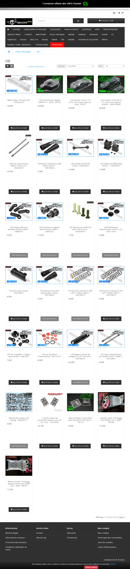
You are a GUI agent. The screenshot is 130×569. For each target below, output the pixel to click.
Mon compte (103, 533)
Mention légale (11, 533)
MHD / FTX (34, 40)
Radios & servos (71, 29)
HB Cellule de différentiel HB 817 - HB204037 (111, 164)
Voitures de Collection (88, 40)
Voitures (16, 29)
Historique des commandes (110, 537)
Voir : (101, 66)
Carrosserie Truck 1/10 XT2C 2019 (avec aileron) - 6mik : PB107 (80, 102)
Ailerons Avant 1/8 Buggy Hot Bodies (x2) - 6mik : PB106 (111, 420)
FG (112, 34)
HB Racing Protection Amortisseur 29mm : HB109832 (49, 292)
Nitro (97, 29)
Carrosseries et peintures (35, 29)
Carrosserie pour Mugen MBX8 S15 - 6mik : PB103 (49, 101)
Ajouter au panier (19, 128)
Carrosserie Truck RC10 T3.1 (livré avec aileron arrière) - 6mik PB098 (111, 102)
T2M (62, 40)
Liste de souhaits (105, 542)
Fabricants (71, 533)
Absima (71, 34)
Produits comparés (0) (36, 67)
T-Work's (28, 34)
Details (112, 564)
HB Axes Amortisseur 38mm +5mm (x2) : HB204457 (18, 165)
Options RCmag (42, 45)
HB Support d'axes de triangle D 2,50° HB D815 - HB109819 (80, 356)
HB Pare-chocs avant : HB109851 (19, 291)
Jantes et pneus (14, 34)
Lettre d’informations (107, 547)
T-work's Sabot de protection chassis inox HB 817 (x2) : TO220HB (49, 420)
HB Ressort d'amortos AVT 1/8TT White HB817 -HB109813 (111, 292)
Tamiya (54, 40)
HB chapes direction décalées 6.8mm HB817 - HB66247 (19, 229)
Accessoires (55, 29)
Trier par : (61, 66)
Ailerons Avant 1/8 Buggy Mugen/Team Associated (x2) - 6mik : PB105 (19, 483)
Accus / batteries (57, 34)
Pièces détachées (110, 29)
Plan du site (41, 537)
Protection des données (16, 542)
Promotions (57, 45)
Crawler (82, 34)
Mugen (45, 40)
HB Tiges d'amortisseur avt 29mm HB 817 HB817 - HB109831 (111, 356)
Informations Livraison (15, 537)
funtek (105, 34)
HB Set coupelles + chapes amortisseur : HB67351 (18, 355)
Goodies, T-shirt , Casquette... (19, 45)
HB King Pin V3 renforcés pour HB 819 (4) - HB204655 (80, 229)
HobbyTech (11, 40)
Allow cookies (91, 567)
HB (38, 51)
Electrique (86, 29)
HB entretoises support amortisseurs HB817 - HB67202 (49, 229)
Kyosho (23, 40)
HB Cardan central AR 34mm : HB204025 (80, 164)
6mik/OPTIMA (41, 34)
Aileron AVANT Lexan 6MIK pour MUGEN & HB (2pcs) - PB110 (80, 420)
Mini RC (105, 40)
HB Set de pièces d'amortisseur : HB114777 (49, 355)
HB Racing (94, 34)
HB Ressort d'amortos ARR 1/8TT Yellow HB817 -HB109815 (80, 292)
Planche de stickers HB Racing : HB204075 (19, 419)
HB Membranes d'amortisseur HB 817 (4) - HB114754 (111, 229)
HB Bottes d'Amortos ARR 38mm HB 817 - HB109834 (49, 165)
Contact (39, 533)
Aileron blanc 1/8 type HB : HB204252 (18, 101)
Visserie (71, 40)
